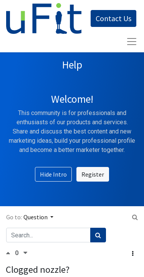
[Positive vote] (10, 253)
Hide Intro (53, 174)
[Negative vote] (25, 253)
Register (92, 174)
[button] (132, 254)
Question (36, 217)
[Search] (98, 235)
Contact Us (113, 18)
